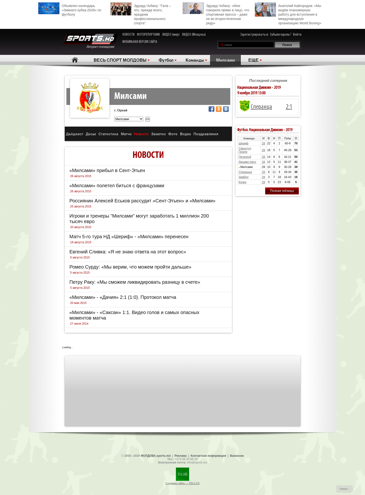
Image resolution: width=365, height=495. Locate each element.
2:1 (289, 107)
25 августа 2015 (80, 206)
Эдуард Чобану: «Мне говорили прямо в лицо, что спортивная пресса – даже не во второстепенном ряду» (216, 13)
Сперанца (261, 107)
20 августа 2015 (80, 227)
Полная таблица (282, 191)
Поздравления (205, 133)
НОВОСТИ (128, 35)
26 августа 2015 (80, 176)
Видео (185, 133)
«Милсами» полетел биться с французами (117, 185)
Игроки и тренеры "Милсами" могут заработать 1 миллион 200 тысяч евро (139, 218)
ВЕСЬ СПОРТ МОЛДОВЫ (120, 60)
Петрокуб (245, 157)
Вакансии (237, 455)
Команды (195, 60)
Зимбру (244, 177)
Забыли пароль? (280, 35)
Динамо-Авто (247, 162)
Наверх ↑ (344, 489)
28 (263, 143)
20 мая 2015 (78, 303)
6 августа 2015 (80, 257)
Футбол (166, 60)
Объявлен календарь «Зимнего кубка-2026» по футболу (69, 9)
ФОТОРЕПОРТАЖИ (148, 35)
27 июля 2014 (79, 323)
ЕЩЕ (253, 60)
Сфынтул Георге (245, 150)
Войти (297, 35)
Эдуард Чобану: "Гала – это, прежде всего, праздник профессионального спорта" (140, 13)
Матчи (126, 133)
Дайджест (74, 133)
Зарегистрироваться (254, 35)
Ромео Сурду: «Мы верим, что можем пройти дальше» (131, 267)
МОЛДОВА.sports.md (155, 455)
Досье (91, 133)
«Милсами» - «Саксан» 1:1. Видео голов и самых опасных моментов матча (134, 315)
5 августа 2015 (80, 272)
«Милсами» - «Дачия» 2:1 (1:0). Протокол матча (123, 297)
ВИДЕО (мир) (170, 35)
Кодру (243, 182)
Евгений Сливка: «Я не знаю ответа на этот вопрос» (128, 251)
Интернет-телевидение (90, 41)
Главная (75, 60)
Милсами (225, 60)
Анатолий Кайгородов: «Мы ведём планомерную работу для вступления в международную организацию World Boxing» (288, 13)
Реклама (180, 455)
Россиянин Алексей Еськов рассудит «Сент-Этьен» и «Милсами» (143, 200)
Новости (141, 133)
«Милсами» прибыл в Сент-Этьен (107, 170)
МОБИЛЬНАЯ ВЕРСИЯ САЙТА (139, 42)
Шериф (244, 143)
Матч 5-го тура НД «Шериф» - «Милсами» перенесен (129, 236)
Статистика (108, 133)
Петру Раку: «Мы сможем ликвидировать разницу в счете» (135, 282)
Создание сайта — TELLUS (183, 483)
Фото (173, 133)
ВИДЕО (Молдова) (194, 35)
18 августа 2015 (80, 242)
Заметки (158, 133)
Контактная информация (208, 455)
